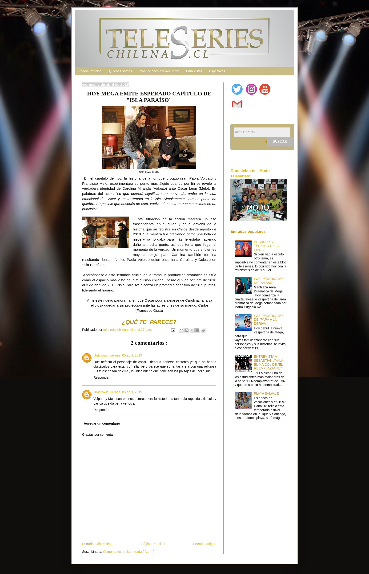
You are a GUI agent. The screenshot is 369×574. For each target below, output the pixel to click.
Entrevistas (194, 71)
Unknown (100, 355)
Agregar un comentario (102, 423)
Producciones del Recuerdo (159, 71)
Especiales (217, 71)
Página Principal (90, 71)
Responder (101, 377)
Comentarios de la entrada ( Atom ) (128, 552)
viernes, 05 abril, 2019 (126, 355)
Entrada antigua (204, 544)
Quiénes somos (120, 71)
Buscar (280, 141)
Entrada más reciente (97, 544)
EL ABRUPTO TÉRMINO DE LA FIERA (266, 246)
